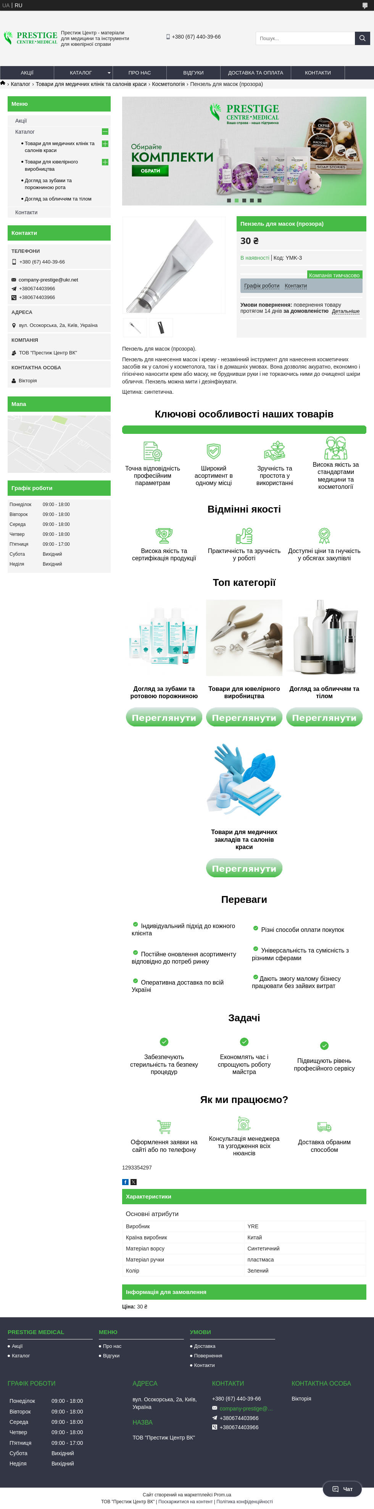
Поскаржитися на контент (185, 1501)
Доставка (205, 1346)
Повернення (208, 1356)
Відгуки (193, 73)
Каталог (81, 73)
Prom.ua (222, 1495)
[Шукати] (362, 38)
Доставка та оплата (255, 73)
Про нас (140, 73)
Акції (27, 73)
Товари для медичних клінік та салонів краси (91, 84)
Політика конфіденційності (244, 1501)
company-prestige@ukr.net (48, 280)
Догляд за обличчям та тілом (58, 199)
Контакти (318, 73)
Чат (342, 1489)
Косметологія (168, 84)
